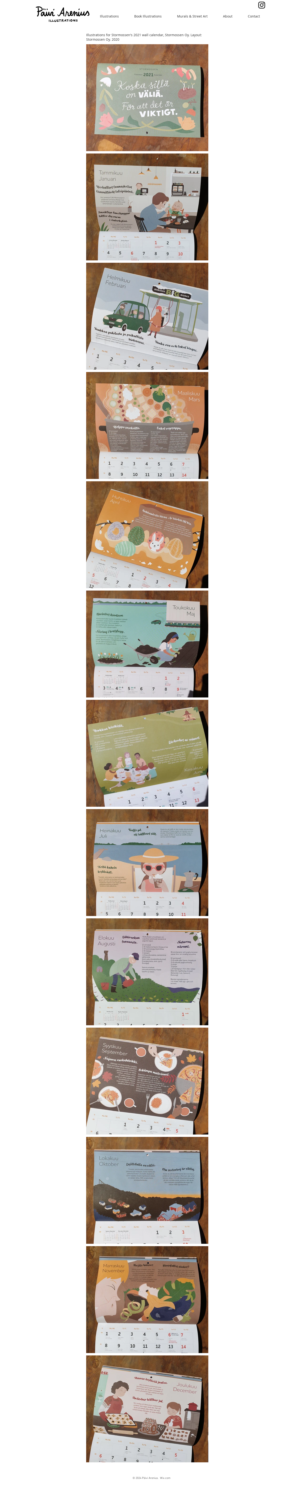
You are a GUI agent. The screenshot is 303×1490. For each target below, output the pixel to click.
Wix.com (165, 1478)
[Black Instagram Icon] (261, 5)
